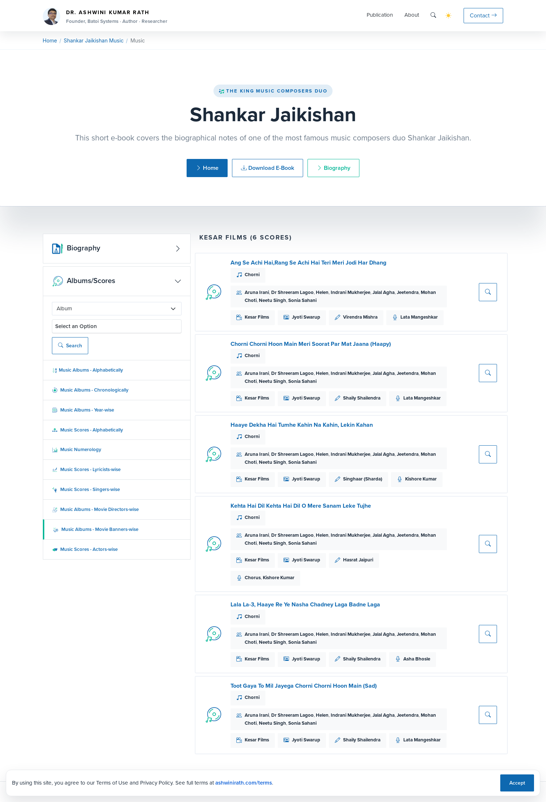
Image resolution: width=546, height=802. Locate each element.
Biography (333, 168)
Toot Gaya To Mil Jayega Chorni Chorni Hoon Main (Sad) (304, 686)
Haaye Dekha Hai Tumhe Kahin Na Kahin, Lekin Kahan (302, 425)
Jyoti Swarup (306, 317)
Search (70, 345)
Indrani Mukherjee (350, 292)
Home (50, 40)
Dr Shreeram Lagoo (292, 292)
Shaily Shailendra (361, 397)
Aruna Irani (257, 292)
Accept (517, 783)
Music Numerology (76, 449)
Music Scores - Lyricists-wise (86, 469)
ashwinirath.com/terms (243, 783)
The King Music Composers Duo (273, 90)
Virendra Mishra (360, 317)
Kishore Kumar (421, 478)
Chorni (252, 274)
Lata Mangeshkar (419, 317)
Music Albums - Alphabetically (87, 370)
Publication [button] (380, 15)
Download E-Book (267, 168)
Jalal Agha (383, 292)
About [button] (411, 15)
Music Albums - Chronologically (90, 389)
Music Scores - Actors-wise (85, 549)
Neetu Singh (272, 300)
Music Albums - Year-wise (83, 409)
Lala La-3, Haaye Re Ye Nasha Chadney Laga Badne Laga (305, 604)
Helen (322, 292)
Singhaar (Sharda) (362, 478)
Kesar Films (257, 317)
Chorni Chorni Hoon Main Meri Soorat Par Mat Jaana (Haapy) (311, 344)
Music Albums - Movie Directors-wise (95, 509)
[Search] (433, 15)
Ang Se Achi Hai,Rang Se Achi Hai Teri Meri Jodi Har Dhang (308, 262)
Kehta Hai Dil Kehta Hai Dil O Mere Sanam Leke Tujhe (301, 506)
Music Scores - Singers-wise (86, 489)
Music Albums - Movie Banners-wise (95, 529)
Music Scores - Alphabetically (87, 429)
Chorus (253, 577)
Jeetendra (408, 292)
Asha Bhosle (416, 658)
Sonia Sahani (302, 300)
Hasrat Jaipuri (358, 559)
